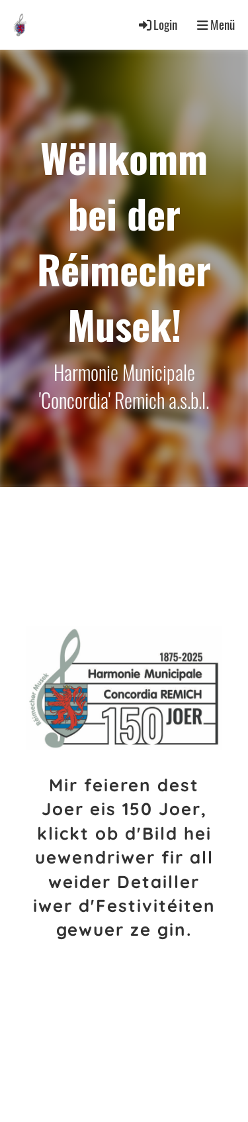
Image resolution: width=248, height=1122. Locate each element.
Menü (216, 24)
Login (157, 24)
